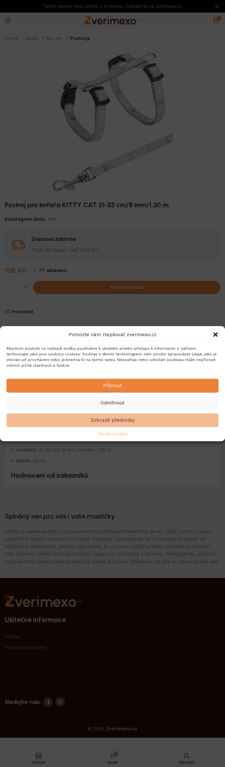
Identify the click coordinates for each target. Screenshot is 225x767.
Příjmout (112, 385)
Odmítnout (112, 403)
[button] (215, 334)
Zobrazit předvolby (112, 420)
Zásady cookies (113, 433)
